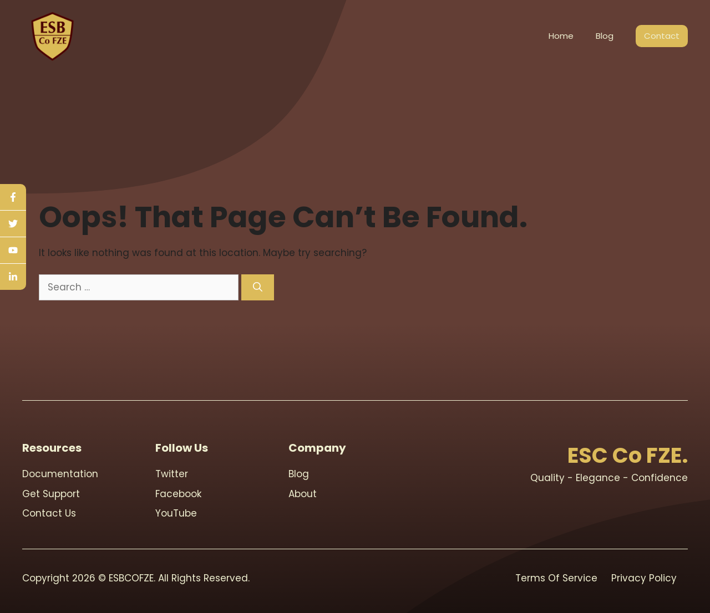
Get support (51, 493)
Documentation (60, 474)
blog (298, 474)
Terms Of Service (556, 578)
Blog (604, 36)
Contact (661, 36)
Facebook (178, 493)
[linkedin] (13, 277)
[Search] (257, 287)
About (302, 493)
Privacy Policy (644, 578)
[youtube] (13, 250)
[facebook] (13, 197)
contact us (49, 513)
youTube (176, 513)
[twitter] (13, 224)
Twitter (171, 474)
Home (561, 36)
